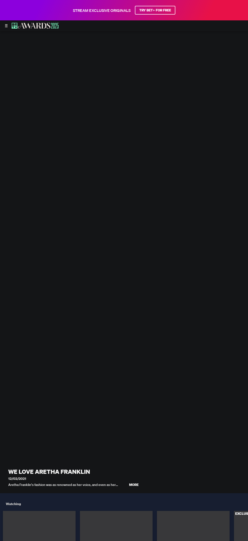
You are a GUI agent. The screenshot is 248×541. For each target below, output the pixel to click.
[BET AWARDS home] (35, 27)
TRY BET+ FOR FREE (155, 10)
